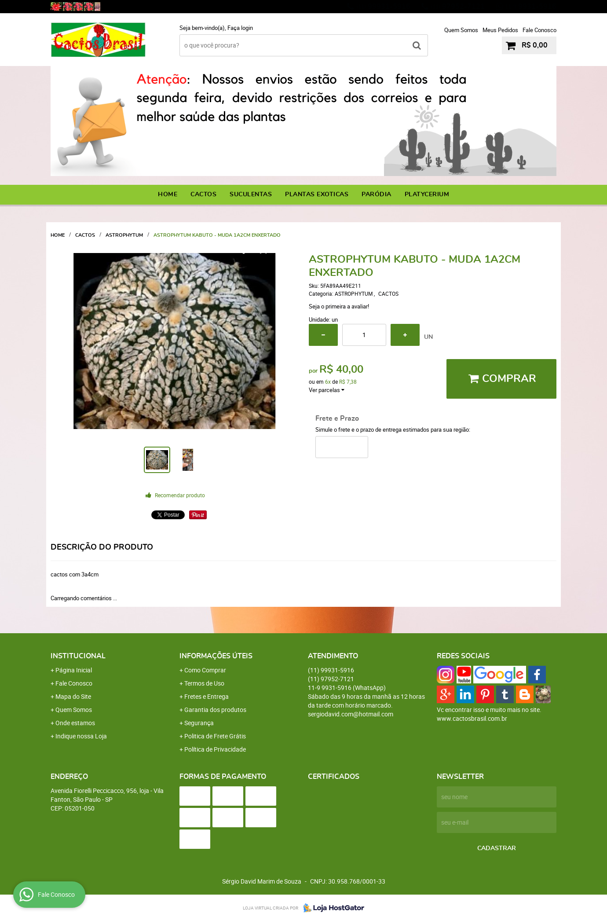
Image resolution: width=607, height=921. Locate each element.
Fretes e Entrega (206, 696)
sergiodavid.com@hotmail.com (350, 714)
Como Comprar (205, 670)
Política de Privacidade (215, 749)
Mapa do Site (73, 696)
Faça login (240, 28)
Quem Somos (461, 30)
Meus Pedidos (500, 30)
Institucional (78, 656)
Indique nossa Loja (81, 736)
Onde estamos (75, 723)
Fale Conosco (539, 30)
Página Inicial (73, 670)
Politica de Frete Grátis (215, 736)
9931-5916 (530, 6)
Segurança (199, 723)
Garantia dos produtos (215, 709)
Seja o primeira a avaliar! (339, 306)
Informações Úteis (215, 656)
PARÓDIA (376, 194)
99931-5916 (383, 6)
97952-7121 (458, 6)
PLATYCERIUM (427, 194)
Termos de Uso (204, 683)
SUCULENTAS (251, 194)
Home (167, 194)
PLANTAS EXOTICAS (316, 194)
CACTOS (203, 194)
